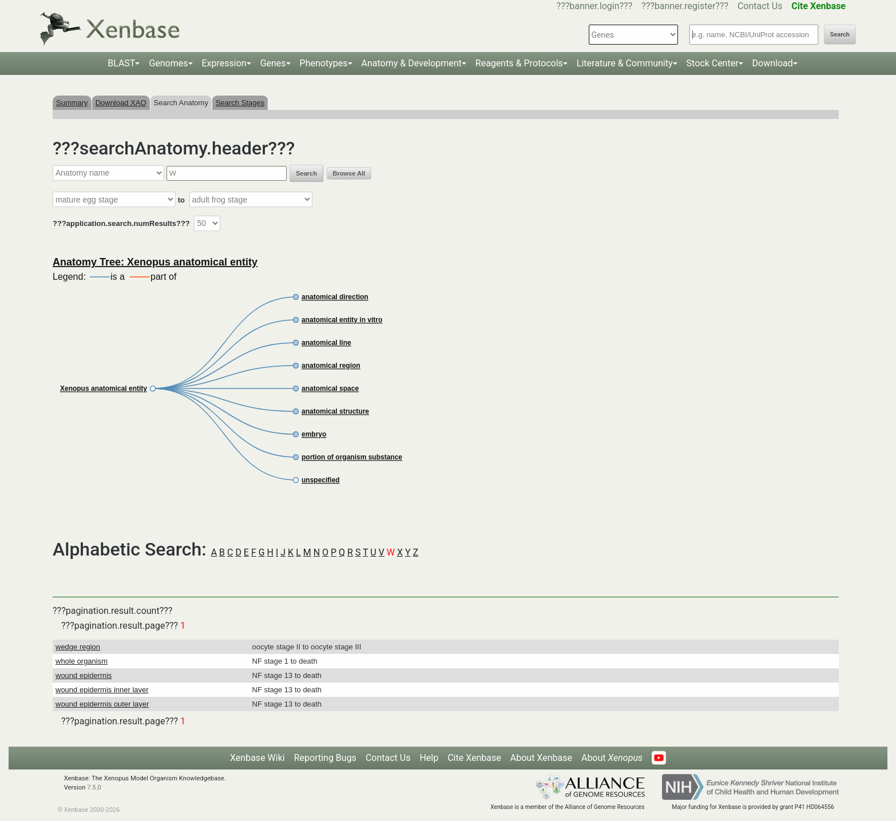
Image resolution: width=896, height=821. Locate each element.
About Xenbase (541, 757)
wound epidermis (83, 675)
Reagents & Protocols (519, 63)
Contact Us (760, 6)
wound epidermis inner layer (102, 689)
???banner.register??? (684, 6)
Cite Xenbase (474, 757)
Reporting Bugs (325, 757)
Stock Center (713, 63)
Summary (72, 102)
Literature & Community (625, 63)
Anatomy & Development (412, 63)
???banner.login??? (595, 6)
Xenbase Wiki (257, 757)
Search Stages (240, 102)
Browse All (349, 173)
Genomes (168, 63)
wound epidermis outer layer (102, 704)
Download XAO (121, 102)
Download (772, 63)
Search (840, 34)
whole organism (81, 661)
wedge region (77, 646)
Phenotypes (324, 63)
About (612, 757)
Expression (224, 63)
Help (428, 757)
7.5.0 (94, 787)
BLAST (121, 63)
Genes (273, 63)
